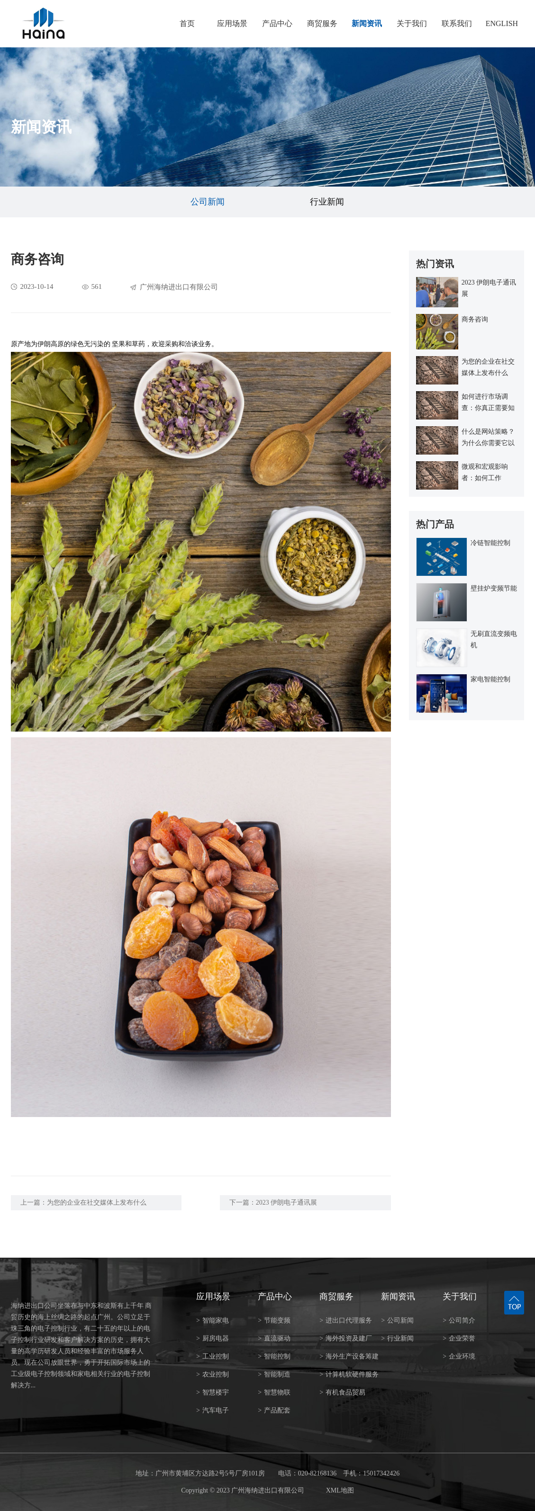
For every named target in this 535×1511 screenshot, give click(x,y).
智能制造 (274, 1374)
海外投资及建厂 (345, 1338)
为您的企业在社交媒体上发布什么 (96, 1202)
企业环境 (459, 1356)
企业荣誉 (459, 1338)
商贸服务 (322, 23)
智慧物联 (274, 1392)
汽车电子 (212, 1410)
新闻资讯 (367, 23)
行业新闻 (327, 201)
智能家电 (212, 1320)
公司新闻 (207, 201)
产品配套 (274, 1410)
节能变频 (274, 1320)
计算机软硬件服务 (349, 1374)
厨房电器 (212, 1338)
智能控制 (274, 1356)
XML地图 (340, 1490)
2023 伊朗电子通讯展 (286, 1202)
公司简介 (459, 1320)
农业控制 (212, 1374)
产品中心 (277, 23)
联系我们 (457, 23)
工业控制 (212, 1356)
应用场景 (232, 23)
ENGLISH (502, 23)
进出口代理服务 (345, 1320)
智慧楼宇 (212, 1392)
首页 (187, 23)
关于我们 (412, 23)
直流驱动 (274, 1338)
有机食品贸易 (342, 1392)
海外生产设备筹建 (349, 1356)
